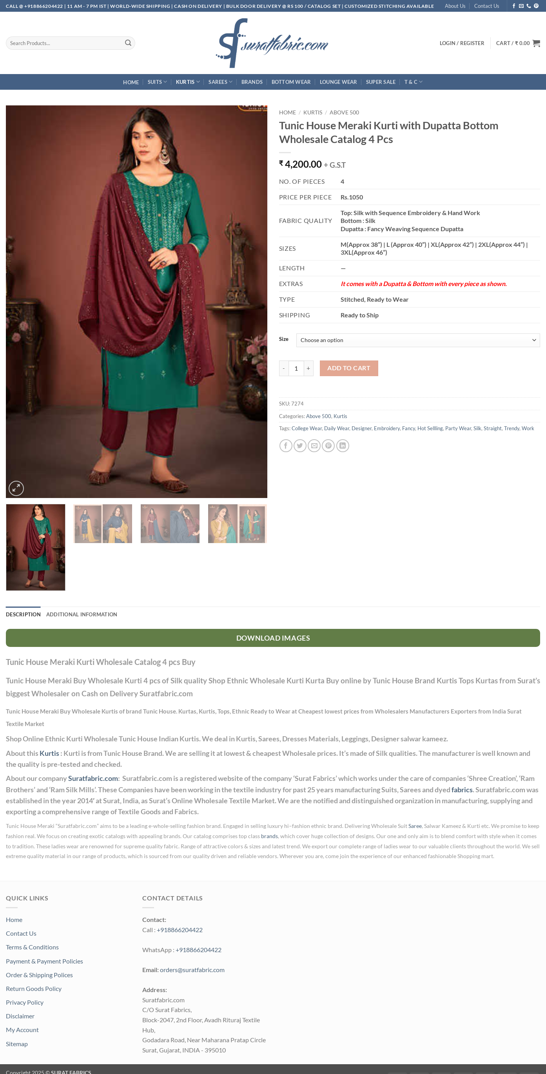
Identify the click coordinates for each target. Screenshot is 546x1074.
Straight (493, 428)
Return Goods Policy (34, 988)
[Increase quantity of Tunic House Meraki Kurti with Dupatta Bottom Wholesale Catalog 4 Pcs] (309, 368)
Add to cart (348, 367)
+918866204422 (180, 929)
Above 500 (344, 112)
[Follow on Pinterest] (536, 6)
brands (269, 836)
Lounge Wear (338, 82)
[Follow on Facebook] (514, 6)
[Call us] (528, 6)
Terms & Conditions (32, 947)
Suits (157, 81)
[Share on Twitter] (300, 445)
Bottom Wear (291, 82)
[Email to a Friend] (314, 445)
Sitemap (17, 1043)
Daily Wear (336, 428)
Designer (362, 428)
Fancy (408, 428)
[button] (518, 43)
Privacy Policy (25, 1002)
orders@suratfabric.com (192, 969)
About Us (455, 6)
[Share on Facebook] (285, 445)
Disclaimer (20, 1016)
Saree (415, 826)
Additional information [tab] (82, 614)
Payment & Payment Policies (44, 961)
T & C (414, 81)
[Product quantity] (296, 368)
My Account (22, 1029)
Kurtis (188, 81)
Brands (252, 82)
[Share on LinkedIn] (342, 445)
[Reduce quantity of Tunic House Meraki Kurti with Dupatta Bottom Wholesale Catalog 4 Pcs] (283, 368)
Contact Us (486, 6)
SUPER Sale (381, 82)
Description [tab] (23, 614)
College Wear (307, 428)
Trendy (511, 428)
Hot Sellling (430, 428)
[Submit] (128, 43)
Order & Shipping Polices (39, 974)
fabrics (462, 790)
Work (528, 428)
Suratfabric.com (93, 778)
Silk (477, 428)
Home (131, 82)
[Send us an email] (521, 6)
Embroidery (387, 428)
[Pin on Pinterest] (328, 445)
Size (283, 339)
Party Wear (458, 428)
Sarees (220, 81)
